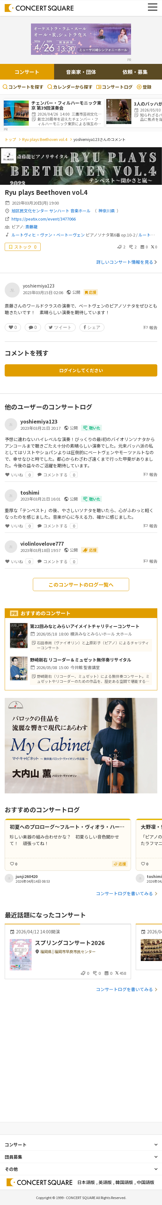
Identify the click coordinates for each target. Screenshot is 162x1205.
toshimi (29, 492)
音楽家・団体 (81, 71)
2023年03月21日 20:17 (40, 428)
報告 (150, 327)
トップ (10, 139)
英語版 (105, 1182)
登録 (143, 87)
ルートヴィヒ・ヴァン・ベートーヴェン (48, 235)
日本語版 (86, 1182)
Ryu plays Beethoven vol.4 (44, 139)
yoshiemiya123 (38, 286)
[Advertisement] (81, 1063)
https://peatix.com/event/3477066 (44, 219)
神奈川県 (107, 211)
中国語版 (145, 1182)
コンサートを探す (23, 87)
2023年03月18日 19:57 (40, 550)
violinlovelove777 (42, 543)
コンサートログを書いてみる (124, 893)
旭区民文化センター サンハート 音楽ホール (51, 211)
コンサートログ (114, 87)
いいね (19, 474)
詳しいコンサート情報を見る (126, 262)
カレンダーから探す (70, 87)
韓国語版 (124, 1182)
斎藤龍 (31, 227)
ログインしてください (81, 370)
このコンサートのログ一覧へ (81, 584)
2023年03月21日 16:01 (40, 499)
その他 (11, 1169)
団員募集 (13, 1157)
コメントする (57, 474)
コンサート (26, 71)
